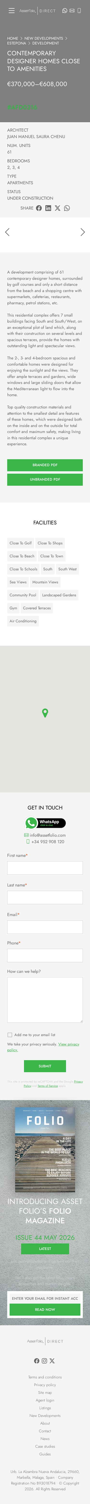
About (45, 1423)
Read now (45, 1309)
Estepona (16, 43)
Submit (45, 1066)
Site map (45, 1392)
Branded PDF (45, 465)
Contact (45, 1431)
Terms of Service (48, 1086)
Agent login (45, 1400)
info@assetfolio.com (45, 835)
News (45, 1438)
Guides (45, 1454)
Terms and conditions (45, 1377)
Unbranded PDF (45, 479)
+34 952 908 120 (45, 842)
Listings (45, 1408)
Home (12, 38)
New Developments (43, 38)
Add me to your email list (35, 1035)
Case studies (45, 1446)
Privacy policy (45, 1385)
